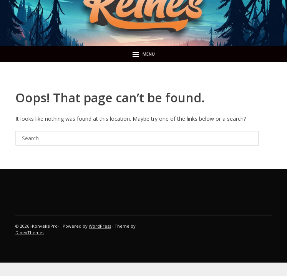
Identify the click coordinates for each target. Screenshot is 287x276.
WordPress (100, 226)
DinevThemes (29, 232)
